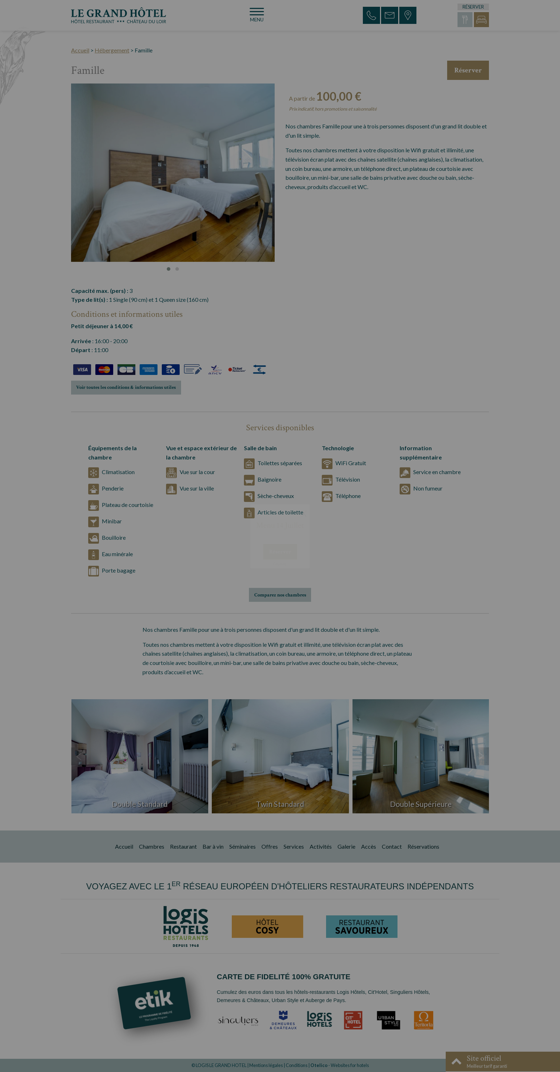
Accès (368, 846)
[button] (168, 269)
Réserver (468, 70)
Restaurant (183, 846)
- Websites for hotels (339, 1065)
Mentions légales (266, 1065)
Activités (321, 846)
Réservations (423, 846)
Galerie (346, 846)
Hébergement (112, 50)
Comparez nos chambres (280, 594)
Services (294, 846)
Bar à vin (213, 846)
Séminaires (242, 846)
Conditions (297, 1065)
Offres (269, 846)
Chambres (151, 846)
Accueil (80, 50)
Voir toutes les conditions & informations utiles (126, 387)
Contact (392, 846)
